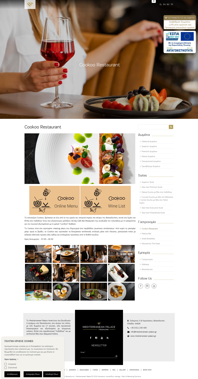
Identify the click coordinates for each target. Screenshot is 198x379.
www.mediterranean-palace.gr (143, 336)
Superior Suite (148, 182)
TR (172, 4)
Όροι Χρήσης (10, 359)
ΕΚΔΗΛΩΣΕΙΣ (84, 370)
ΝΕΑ (113, 370)
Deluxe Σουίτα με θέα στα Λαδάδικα (157, 192)
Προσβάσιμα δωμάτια (151, 166)
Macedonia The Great (151, 243)
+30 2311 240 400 (138, 328)
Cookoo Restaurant (150, 229)
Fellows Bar (146, 233)
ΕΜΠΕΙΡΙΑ (105, 370)
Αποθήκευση (12, 374)
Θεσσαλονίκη (147, 269)
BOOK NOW (147, 370)
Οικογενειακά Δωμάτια (151, 161)
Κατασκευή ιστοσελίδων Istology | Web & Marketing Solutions (119, 376)
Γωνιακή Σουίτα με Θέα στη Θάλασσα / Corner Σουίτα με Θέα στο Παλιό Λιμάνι (156, 200)
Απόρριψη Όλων (33, 374)
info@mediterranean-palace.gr (144, 332)
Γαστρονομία (147, 259)
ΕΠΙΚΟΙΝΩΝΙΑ (134, 370)
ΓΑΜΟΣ (95, 370)
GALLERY (122, 370)
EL (161, 4)
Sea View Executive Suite (152, 208)
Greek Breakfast (148, 239)
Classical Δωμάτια (149, 141)
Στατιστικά (12, 367)
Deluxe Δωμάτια (148, 156)
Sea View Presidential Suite (153, 213)
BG (168, 4)
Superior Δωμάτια (149, 146)
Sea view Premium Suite (152, 187)
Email (83, 352)
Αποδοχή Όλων (51, 374)
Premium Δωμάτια (149, 151)
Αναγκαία (12, 364)
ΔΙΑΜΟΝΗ (72, 370)
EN (164, 4)
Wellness (145, 264)
